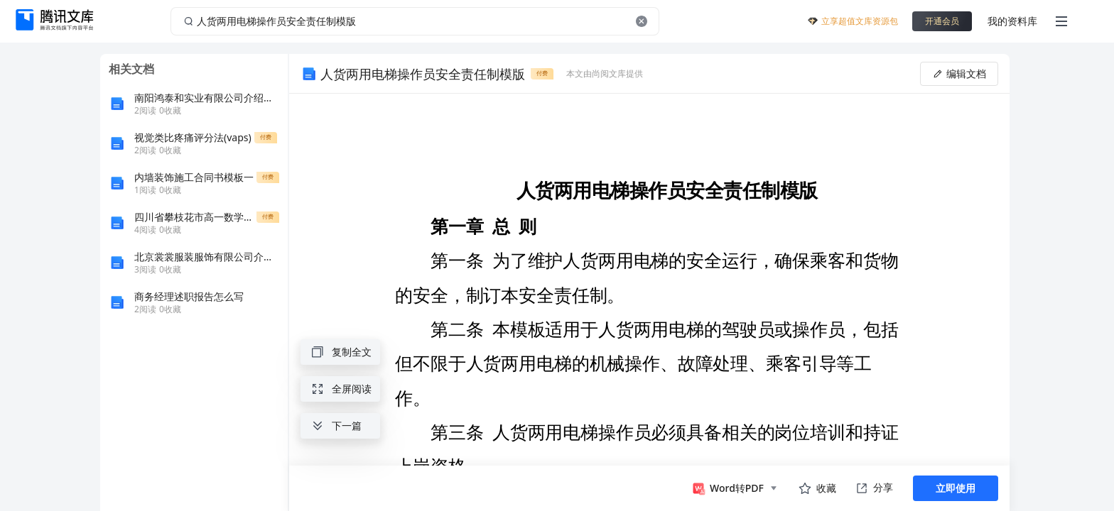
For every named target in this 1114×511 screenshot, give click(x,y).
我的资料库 (1012, 21)
